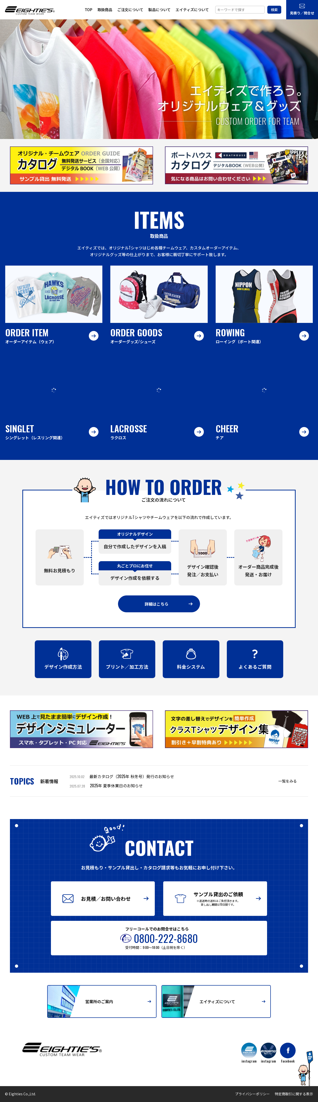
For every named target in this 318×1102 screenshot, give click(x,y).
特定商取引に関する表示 (294, 1093)
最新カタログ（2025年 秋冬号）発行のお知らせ (131, 776)
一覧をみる (287, 781)
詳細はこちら (169, 604)
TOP (88, 9)
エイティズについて (192, 9)
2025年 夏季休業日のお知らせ (116, 786)
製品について (159, 9)
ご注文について (130, 9)
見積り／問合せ (302, 9)
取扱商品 (104, 9)
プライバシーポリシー (252, 1093)
